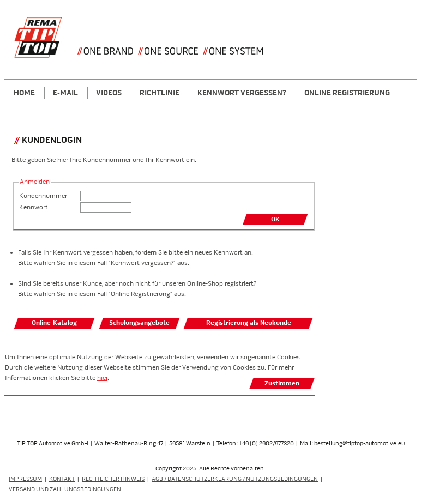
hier (102, 378)
